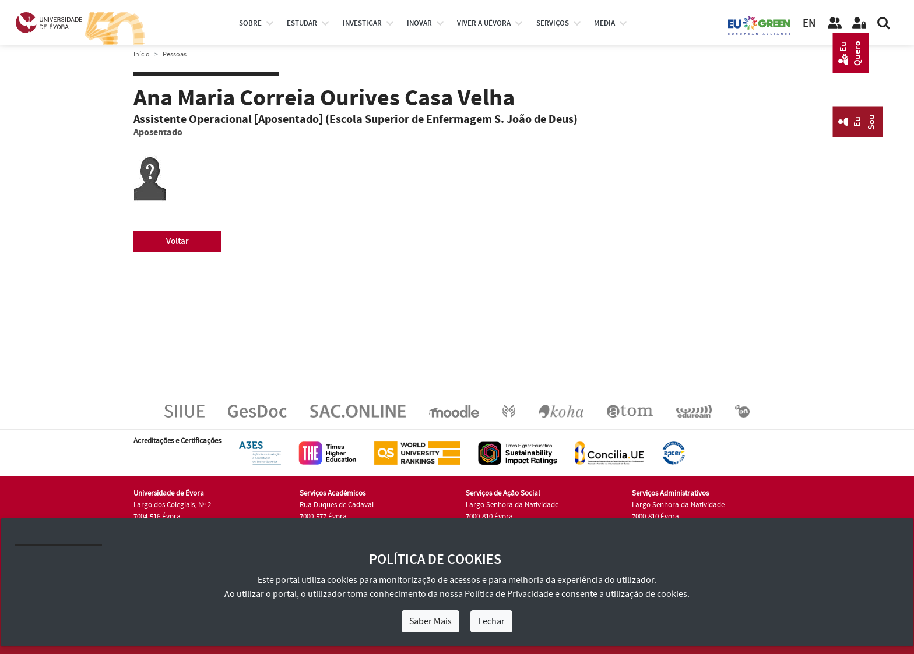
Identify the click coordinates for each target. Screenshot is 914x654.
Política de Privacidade (509, 594)
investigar (362, 23)
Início (141, 54)
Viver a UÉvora (484, 23)
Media (604, 23)
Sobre (250, 23)
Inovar (419, 23)
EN (809, 23)
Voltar (177, 241)
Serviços (552, 23)
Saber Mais (430, 621)
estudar (302, 23)
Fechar (491, 621)
